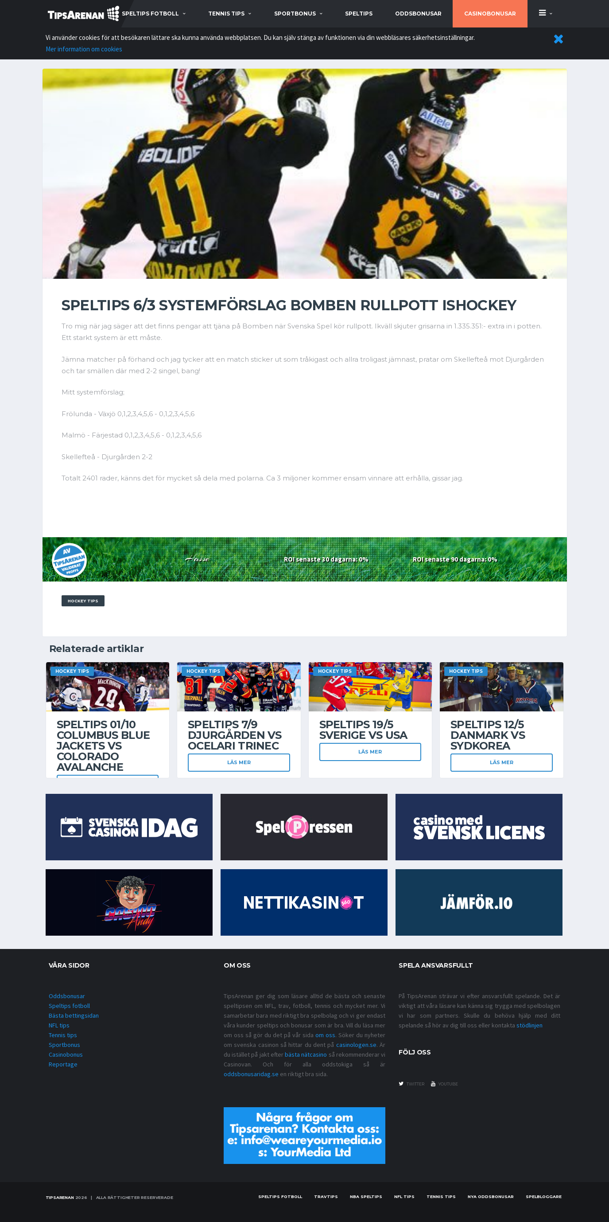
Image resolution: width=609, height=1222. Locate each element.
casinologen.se (356, 1045)
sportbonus (295, 13)
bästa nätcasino (306, 1054)
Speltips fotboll (69, 1006)
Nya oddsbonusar (491, 1196)
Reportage (63, 1064)
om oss (325, 1035)
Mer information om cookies (84, 49)
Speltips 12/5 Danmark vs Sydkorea (487, 735)
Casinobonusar (490, 13)
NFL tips (59, 1025)
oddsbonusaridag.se (251, 1074)
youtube (444, 1083)
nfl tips (404, 1196)
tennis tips (226, 13)
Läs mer (239, 762)
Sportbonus (64, 1045)
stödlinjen (529, 1025)
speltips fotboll (150, 13)
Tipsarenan (60, 1197)
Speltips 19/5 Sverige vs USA (363, 730)
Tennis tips (63, 1035)
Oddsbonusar (418, 13)
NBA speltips (366, 1196)
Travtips (326, 1196)
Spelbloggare (544, 1196)
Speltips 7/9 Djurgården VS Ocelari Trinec (235, 735)
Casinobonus (66, 1054)
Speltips (358, 13)
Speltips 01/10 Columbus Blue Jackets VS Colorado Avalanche (103, 745)
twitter (411, 1083)
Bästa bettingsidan (74, 1015)
